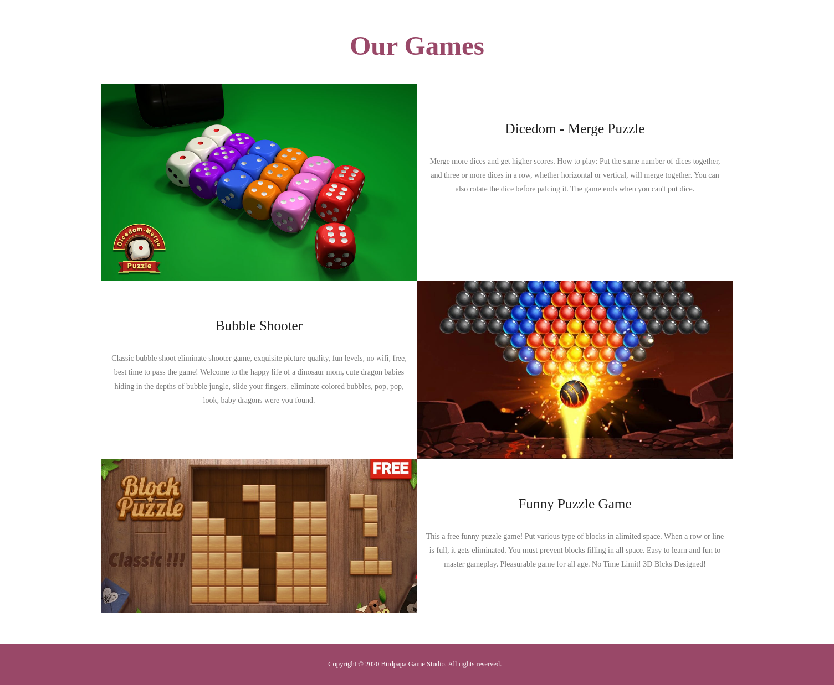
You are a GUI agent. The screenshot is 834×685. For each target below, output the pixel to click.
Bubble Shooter (259, 325)
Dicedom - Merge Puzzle (574, 128)
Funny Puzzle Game (574, 503)
